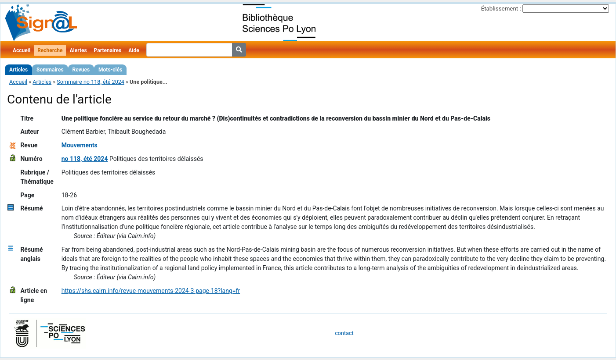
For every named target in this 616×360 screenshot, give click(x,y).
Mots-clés (110, 70)
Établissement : (501, 8)
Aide (133, 50)
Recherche (49, 50)
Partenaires (108, 50)
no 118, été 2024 (85, 158)
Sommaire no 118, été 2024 (90, 81)
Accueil (21, 50)
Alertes (78, 50)
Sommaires (49, 70)
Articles (18, 70)
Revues (81, 70)
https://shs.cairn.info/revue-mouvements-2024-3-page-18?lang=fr (151, 290)
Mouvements (80, 145)
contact (344, 333)
